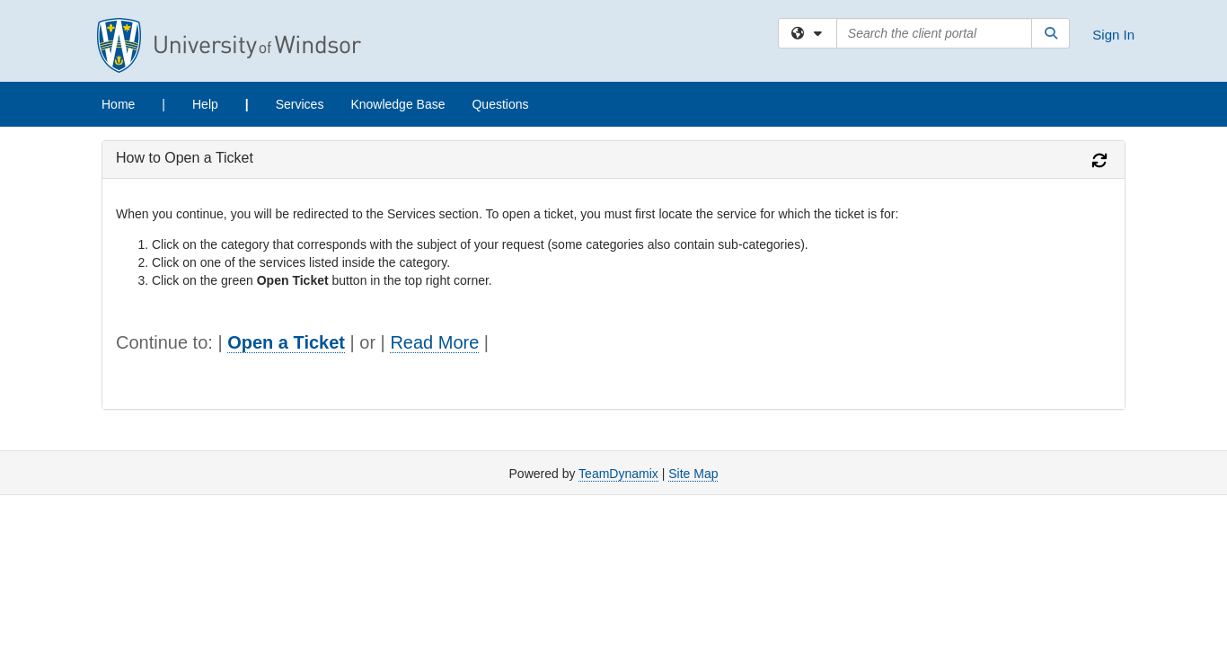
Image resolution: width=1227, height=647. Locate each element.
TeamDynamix (618, 473)
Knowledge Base (397, 104)
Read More (434, 342)
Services (300, 104)
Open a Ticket (286, 342)
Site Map (693, 473)
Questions (500, 104)
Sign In (1113, 34)
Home (118, 104)
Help (205, 104)
